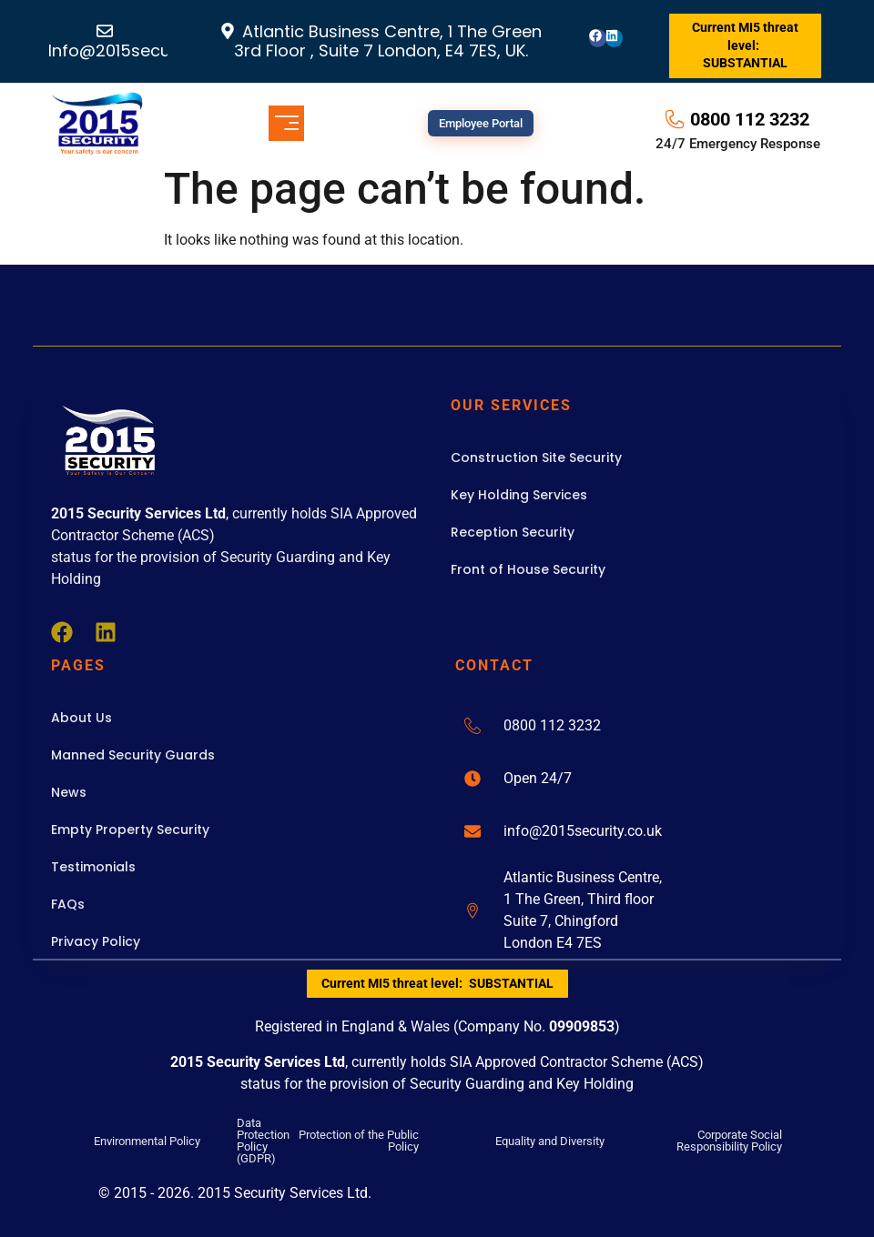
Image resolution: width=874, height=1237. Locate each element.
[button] (286, 123)
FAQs (68, 904)
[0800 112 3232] (472, 726)
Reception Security (512, 532)
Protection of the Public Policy (359, 1140)
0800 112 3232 (552, 725)
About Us (81, 718)
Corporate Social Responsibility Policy (729, 1140)
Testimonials (93, 867)
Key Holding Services (519, 495)
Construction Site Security (536, 457)
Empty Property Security (130, 829)
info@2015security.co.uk (582, 831)
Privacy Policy (95, 941)
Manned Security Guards (133, 755)
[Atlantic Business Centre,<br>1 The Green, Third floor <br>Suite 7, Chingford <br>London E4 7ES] (472, 910)
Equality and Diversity (550, 1141)
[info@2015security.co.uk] (472, 831)
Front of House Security (528, 569)
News (68, 792)
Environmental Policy (147, 1141)
